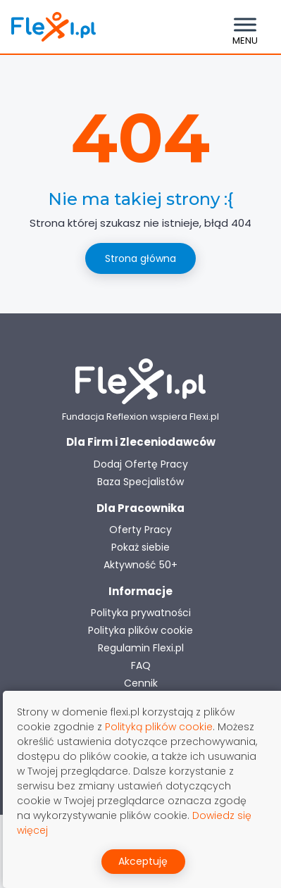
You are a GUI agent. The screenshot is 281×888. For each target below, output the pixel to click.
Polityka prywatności (141, 613)
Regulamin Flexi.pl (141, 648)
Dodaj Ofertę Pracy (141, 464)
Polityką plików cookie (159, 727)
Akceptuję (143, 861)
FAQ (141, 665)
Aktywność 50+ (140, 565)
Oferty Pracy (140, 530)
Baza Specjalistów (140, 482)
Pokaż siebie (140, 547)
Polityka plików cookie (140, 630)
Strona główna (140, 258)
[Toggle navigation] (245, 27)
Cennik (141, 683)
